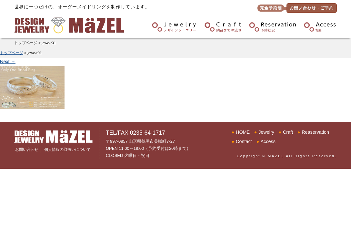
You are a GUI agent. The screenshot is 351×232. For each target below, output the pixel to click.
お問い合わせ (26, 149)
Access (268, 141)
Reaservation (315, 132)
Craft (288, 132)
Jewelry (266, 132)
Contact (244, 141)
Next (7, 61)
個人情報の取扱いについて (67, 149)
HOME (243, 132)
